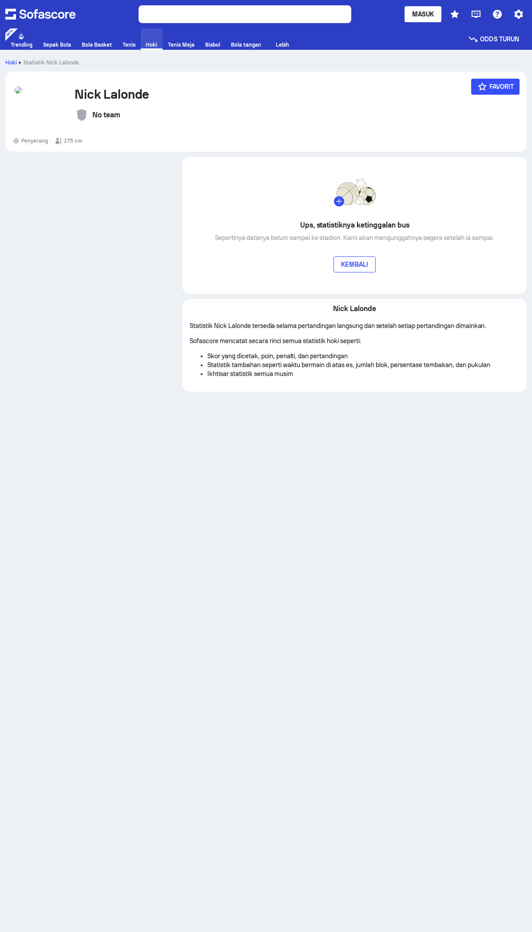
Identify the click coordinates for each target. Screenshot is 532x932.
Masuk (423, 14)
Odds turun (493, 39)
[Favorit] (495, 87)
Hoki (11, 63)
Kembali (355, 264)
